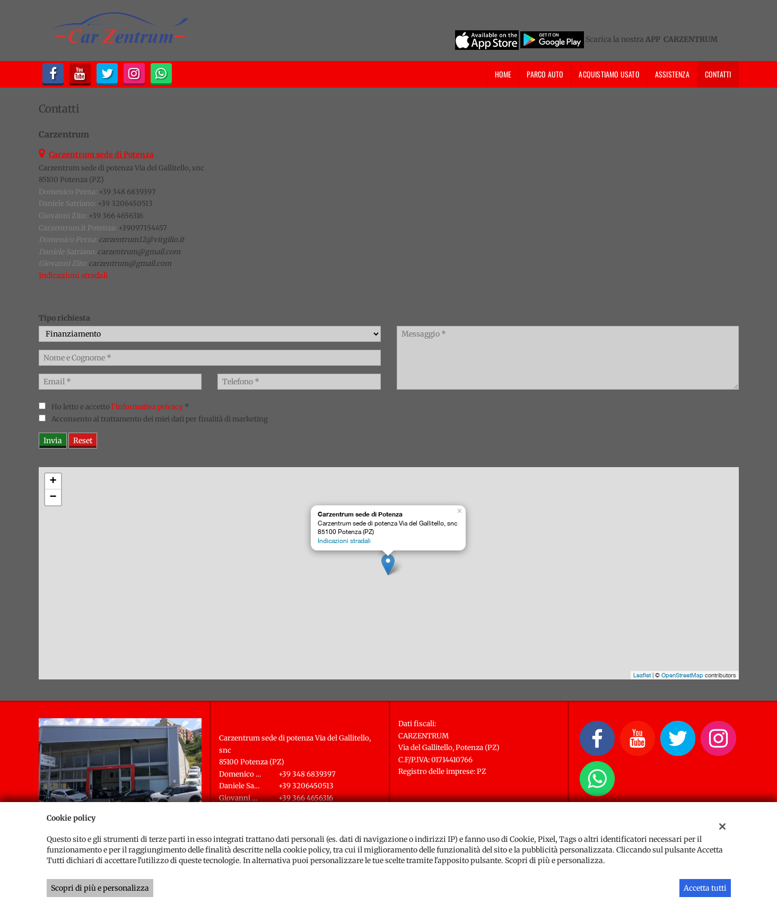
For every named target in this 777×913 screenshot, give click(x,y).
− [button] (52, 497)
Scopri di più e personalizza (100, 888)
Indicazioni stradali (73, 275)
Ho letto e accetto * (120, 406)
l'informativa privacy (147, 406)
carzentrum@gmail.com (139, 251)
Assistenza (672, 74)
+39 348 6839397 (127, 191)
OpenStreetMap (682, 675)
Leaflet (642, 675)
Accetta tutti (705, 888)
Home (503, 74)
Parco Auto (545, 74)
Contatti (718, 74)
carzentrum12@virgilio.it (141, 239)
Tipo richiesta (64, 318)
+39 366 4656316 (116, 215)
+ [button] (52, 481)
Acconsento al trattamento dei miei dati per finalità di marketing (159, 419)
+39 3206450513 (125, 203)
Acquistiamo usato (609, 74)
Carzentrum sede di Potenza (278, 724)
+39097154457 (142, 227)
